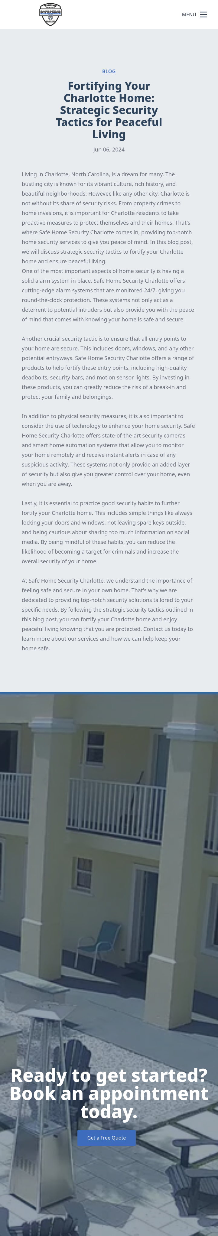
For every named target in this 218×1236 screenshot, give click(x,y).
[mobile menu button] (203, 14)
